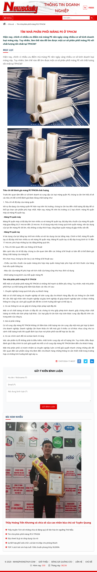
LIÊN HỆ (78, 561)
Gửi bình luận (48, 407)
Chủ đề (88, 561)
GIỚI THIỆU (43, 561)
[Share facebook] (79, 361)
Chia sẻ (11, 24)
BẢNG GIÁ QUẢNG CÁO (61, 561)
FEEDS (91, 7)
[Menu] (8, 18)
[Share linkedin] (92, 361)
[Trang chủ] (4, 23)
